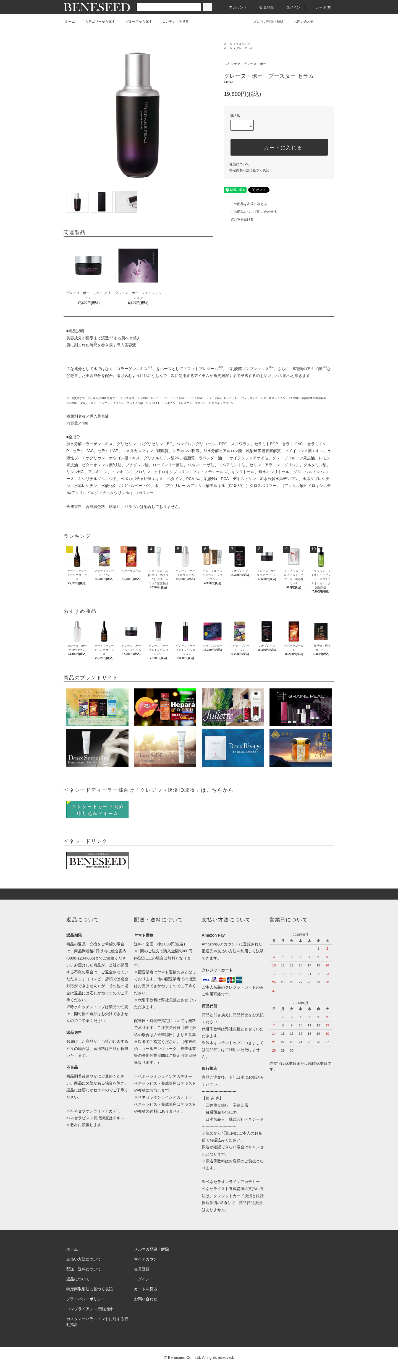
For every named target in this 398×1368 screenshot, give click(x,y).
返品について (239, 164)
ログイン (290, 7)
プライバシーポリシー (85, 1299)
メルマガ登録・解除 (265, 21)
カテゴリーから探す (96, 21)
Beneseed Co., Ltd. (185, 1357)
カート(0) (320, 7)
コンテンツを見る (172, 21)
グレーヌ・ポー (245, 48)
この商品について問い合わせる (250, 212)
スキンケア (243, 44)
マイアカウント (147, 1259)
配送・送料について (83, 1269)
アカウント (234, 7)
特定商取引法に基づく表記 (249, 170)
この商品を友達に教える (245, 204)
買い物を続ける (239, 219)
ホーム (70, 21)
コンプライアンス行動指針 (89, 1309)
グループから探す (135, 21)
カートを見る (145, 1289)
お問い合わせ (300, 21)
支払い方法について (83, 1259)
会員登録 (263, 7)
